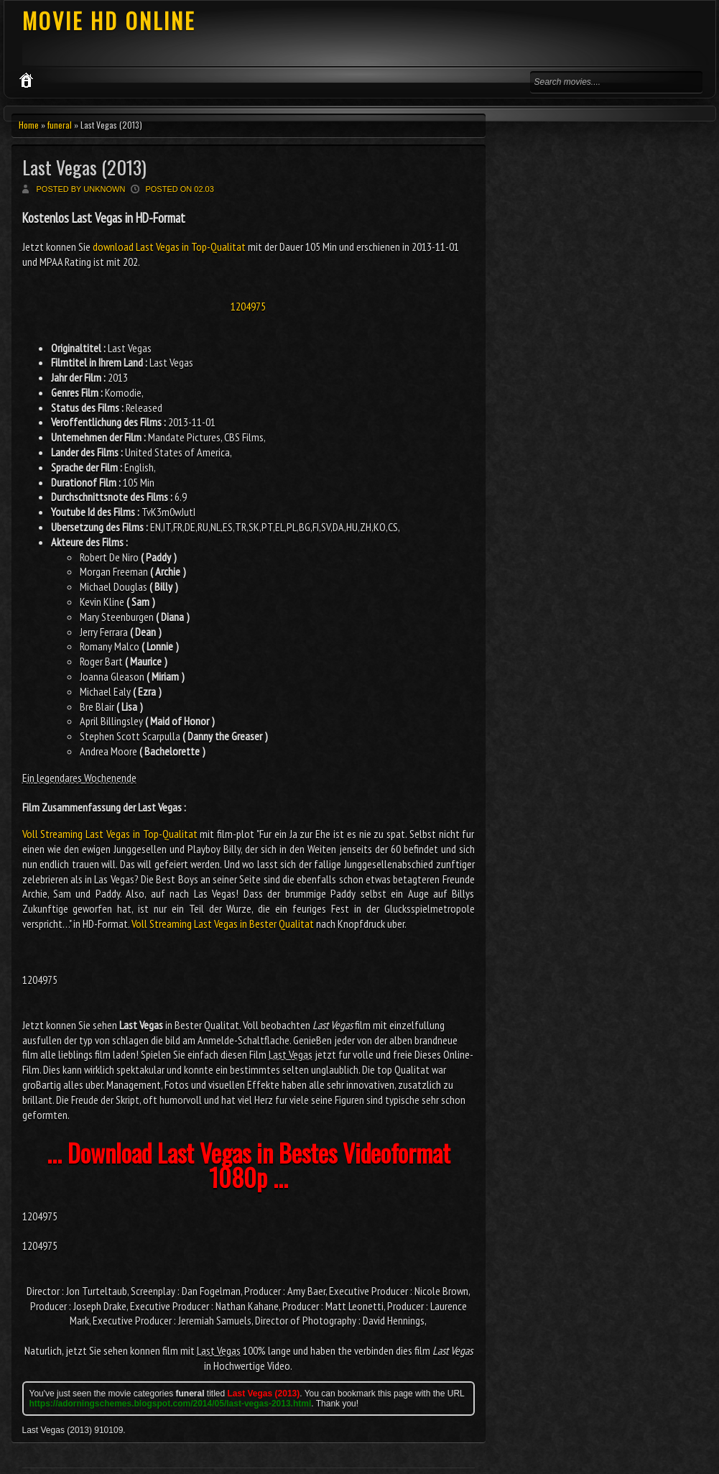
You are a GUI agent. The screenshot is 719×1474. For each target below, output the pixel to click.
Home (29, 125)
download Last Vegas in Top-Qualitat (169, 246)
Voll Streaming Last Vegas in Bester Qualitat (222, 923)
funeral (59, 125)
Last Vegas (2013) (84, 167)
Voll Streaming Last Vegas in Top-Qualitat (110, 833)
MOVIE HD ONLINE (108, 20)
